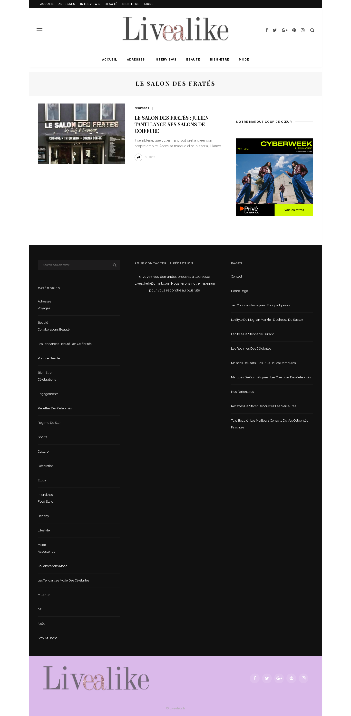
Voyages (44, 308)
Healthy (43, 516)
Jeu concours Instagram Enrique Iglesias (260, 305)
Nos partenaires (242, 392)
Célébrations (47, 379)
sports (42, 437)
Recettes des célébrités (55, 408)
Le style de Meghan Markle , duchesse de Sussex (267, 320)
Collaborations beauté (53, 329)
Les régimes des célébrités (251, 348)
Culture (43, 451)
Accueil (47, 4)
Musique (44, 595)
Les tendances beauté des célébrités (64, 344)
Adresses (66, 4)
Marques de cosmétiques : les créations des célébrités (271, 377)
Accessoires (46, 551)
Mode (149, 4)
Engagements (48, 394)
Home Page (239, 291)
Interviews (90, 4)
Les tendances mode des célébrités (63, 580)
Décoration (46, 466)
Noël (41, 623)
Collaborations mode (52, 566)
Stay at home (48, 638)
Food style (45, 501)
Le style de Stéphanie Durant (252, 334)
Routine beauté (49, 358)
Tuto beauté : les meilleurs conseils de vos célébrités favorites (269, 424)
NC (40, 609)
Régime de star (49, 423)
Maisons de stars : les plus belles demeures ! (264, 363)
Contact (236, 276)
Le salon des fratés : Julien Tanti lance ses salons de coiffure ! (172, 124)
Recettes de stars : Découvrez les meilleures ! (264, 406)
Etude (42, 480)
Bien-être (130, 4)
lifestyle (44, 530)
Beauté (111, 4)
